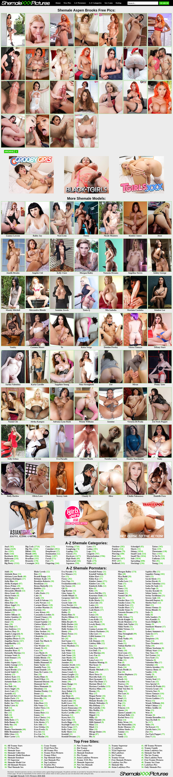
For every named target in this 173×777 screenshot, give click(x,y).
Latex (89, 546)
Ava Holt (8, 686)
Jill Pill (65, 693)
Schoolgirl (135, 546)
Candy (37, 598)
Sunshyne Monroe (153, 627)
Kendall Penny (95, 572)
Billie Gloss (9, 734)
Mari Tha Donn (96, 682)
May (91, 693)
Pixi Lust (122, 693)
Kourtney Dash (96, 595)
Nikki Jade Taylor (126, 624)
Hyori (64, 636)
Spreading (135, 561)
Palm (120, 660)
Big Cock (29, 546)
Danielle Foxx (40, 667)
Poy (119, 705)
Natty (120, 615)
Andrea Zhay (10, 631)
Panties (115, 549)
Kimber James (95, 581)
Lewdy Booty (95, 624)
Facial (48, 558)
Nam (120, 584)
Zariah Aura (151, 729)
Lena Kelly (94, 619)
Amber (7, 612)
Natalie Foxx (123, 605)
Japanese (70, 563)
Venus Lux (150, 682)
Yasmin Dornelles (153, 717)
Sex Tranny (117, 755)
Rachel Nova (123, 717)
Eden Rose (38, 703)
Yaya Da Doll (151, 720)
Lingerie (90, 554)
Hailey (64, 612)
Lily (91, 638)
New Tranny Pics (84, 746)
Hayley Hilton (68, 617)
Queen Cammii (125, 713)
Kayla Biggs (67, 722)
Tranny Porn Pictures (53, 753)
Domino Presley (41, 691)
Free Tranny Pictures (154, 760)
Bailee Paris (9, 698)
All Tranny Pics (51, 750)
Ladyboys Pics (151, 765)
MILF (89, 558)
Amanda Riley (10, 610)
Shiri (147, 605)
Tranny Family (151, 748)
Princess (121, 708)
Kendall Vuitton (96, 574)
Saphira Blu (150, 572)
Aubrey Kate (10, 677)
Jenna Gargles (68, 674)
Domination (50, 554)
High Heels (71, 558)
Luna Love (94, 660)
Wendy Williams (152, 703)
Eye (63, 576)
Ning (120, 636)
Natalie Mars (124, 607)
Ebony (48, 556)
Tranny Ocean (118, 758)
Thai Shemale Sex (16, 767)
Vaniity (148, 672)
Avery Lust (9, 691)
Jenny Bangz (67, 684)
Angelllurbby (10, 643)
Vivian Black (151, 696)
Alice (6, 600)
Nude (89, 561)
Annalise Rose (10, 650)
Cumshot (49, 549)
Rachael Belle (124, 715)
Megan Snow (95, 698)
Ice (63, 638)
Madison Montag (96, 662)
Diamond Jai (39, 684)
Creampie (29, 563)
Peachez (121, 682)
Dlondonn (38, 689)
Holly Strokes (68, 629)
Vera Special (151, 684)
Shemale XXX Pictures (27, 776)
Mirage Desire (95, 732)
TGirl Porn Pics (51, 748)
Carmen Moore (41, 605)
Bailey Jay (9, 703)
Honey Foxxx (67, 634)
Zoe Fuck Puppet (153, 734)
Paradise (122, 665)
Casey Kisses (39, 612)
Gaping (69, 551)
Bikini (28, 551)
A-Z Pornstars (80, 3)
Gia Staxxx (66, 586)
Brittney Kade (40, 579)
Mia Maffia (94, 710)
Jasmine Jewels (68, 665)
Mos (120, 574)
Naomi (121, 593)
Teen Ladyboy (83, 750)
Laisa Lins (93, 603)
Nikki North (123, 627)
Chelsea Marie (40, 624)
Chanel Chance (41, 617)
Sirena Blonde (151, 610)
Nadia (120, 579)
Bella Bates (9, 720)
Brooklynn (39, 584)
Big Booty (8, 563)
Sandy (120, 736)
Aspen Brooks (10, 670)
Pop (119, 703)
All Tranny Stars (14, 746)
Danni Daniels (40, 670)
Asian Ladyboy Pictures (87, 758)
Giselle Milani (68, 595)
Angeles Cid (9, 636)
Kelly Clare (67, 729)
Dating (118, 3)
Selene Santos (151, 593)
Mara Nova (94, 674)
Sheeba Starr (151, 603)
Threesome (157, 551)
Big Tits (28, 549)
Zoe (147, 732)
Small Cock (136, 554)
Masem (92, 691)
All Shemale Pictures (16, 765)
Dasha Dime (39, 677)
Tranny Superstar (120, 746)
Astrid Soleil (10, 672)
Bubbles (37, 588)
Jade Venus (67, 655)
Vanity (148, 674)
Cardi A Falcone (41, 600)
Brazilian (29, 558)
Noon (120, 643)
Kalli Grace (67, 703)
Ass (6, 551)
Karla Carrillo (68, 713)
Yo (146, 722)
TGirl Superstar (119, 750)
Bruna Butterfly (41, 586)
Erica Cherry (40, 717)
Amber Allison (10, 615)
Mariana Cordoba (97, 686)
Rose (120, 720)
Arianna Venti (10, 655)
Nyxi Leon (122, 653)
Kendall (65, 734)
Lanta (91, 605)
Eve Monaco (67, 574)
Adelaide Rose (10, 574)
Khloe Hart (94, 576)
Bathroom (8, 558)
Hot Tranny (82, 748)
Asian (7, 549)
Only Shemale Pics (153, 767)
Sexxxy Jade (150, 598)
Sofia (147, 615)
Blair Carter (10, 736)
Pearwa (121, 684)
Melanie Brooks (96, 701)
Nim (120, 631)
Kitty (91, 591)
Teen (154, 549)
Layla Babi (94, 607)
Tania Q (149, 634)
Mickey (92, 713)
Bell (6, 715)
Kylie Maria (94, 600)
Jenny (64, 682)
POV (114, 561)
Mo (90, 736)
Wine (147, 710)
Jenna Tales (67, 679)
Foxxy (64, 579)
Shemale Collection (16, 753)
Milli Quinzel (95, 722)
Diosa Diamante (41, 686)
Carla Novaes (40, 603)
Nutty (120, 650)
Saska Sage (150, 588)
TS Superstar (14, 760)
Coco (36, 650)
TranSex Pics (50, 765)
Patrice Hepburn (125, 674)
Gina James (67, 593)
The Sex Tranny (152, 755)
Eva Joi (37, 732)
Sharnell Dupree (152, 600)
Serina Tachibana (153, 595)
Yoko (147, 725)
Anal (6, 546)
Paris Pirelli (123, 670)
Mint (91, 729)
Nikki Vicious (124, 629)
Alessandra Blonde (12, 591)
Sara (147, 576)
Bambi (7, 710)
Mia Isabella (94, 708)
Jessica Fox (67, 689)
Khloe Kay (94, 579)
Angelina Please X (12, 638)
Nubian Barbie (124, 646)
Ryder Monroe (124, 727)
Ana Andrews (10, 629)
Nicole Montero (125, 622)
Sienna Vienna (151, 607)
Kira (91, 588)
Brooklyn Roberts (42, 581)
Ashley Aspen (10, 662)
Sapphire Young (152, 574)
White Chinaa (151, 705)
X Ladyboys (117, 748)
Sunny (148, 624)
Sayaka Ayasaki (152, 591)
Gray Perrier (67, 605)
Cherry (37, 627)
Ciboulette (38, 636)
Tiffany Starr (151, 650)
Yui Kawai (150, 727)
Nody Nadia (123, 638)
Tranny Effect (50, 755)
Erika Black (39, 720)
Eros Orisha (39, 727)
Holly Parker (67, 627)
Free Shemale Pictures (121, 760)
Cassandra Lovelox (42, 615)
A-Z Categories (95, 3)
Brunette (29, 561)
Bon (36, 574)
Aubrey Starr (10, 679)
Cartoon (37, 610)
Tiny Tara (149, 653)
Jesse (64, 686)
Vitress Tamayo (152, 693)
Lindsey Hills (95, 643)
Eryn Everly (39, 729)
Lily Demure (94, 641)
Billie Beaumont (11, 732)
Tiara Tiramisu (152, 643)
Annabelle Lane (11, 648)
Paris (120, 667)
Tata (147, 636)
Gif (63, 588)
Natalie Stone (124, 610)
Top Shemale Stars (52, 758)
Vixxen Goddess (152, 698)
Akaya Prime (10, 586)
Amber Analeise (11, 617)
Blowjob (29, 556)
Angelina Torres (11, 641)
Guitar (65, 610)
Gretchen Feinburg (70, 607)
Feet (47, 561)
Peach (120, 679)
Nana (120, 586)
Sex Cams (109, 3)
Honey (64, 631)
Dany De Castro (41, 672)
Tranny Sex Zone (152, 762)
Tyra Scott (150, 658)
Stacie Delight (151, 622)
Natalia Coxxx (124, 603)
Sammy (121, 732)
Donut (37, 693)
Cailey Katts (39, 593)
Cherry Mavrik (41, 629)
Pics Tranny (82, 755)
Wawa (148, 701)
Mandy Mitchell (96, 670)
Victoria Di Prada (153, 686)
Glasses (69, 554)
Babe (6, 554)
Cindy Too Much (41, 641)
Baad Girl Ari (10, 696)
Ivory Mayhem (68, 646)
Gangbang (70, 549)
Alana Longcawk (12, 588)
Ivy (63, 648)
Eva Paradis (67, 572)
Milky (91, 717)
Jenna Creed (67, 672)
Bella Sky (8, 725)
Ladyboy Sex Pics (119, 762)
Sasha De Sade (151, 586)
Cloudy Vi (38, 648)
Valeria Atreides (152, 667)
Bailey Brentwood (12, 701)
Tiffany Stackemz (153, 648)
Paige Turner (124, 658)
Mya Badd (122, 576)
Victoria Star (151, 691)
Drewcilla (38, 698)
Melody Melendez (97, 703)
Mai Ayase (93, 665)
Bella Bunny (10, 722)
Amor (7, 622)
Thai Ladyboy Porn (153, 758)
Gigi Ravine (67, 591)
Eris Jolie (38, 725)
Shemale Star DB (152, 753)
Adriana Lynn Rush (13, 576)
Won (147, 713)
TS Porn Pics (13, 748)
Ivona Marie (67, 643)
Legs (89, 551)
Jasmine (65, 662)
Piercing (115, 554)
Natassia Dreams (125, 612)
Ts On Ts (156, 556)
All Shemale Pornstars (54, 767)
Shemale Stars (14, 750)
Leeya (91, 615)
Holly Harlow (68, 624)
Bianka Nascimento (13, 729)
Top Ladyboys (50, 762)
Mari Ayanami (95, 679)
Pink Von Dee (124, 689)
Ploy (120, 696)
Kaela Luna (67, 701)
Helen (64, 619)
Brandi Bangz (40, 576)
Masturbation (93, 556)
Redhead (116, 563)
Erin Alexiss (39, 722)
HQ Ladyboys (118, 753)
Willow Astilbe (151, 708)
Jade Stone (66, 653)
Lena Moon (94, 622)
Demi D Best (39, 679)
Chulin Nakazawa (42, 634)
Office (89, 563)
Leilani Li (93, 617)
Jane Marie (67, 658)
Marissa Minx (95, 689)
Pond (120, 698)
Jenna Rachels (68, 677)
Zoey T (148, 736)
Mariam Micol (95, 684)
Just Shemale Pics (52, 760)
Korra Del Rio (95, 593)
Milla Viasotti (95, 720)
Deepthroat (50, 551)
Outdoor (116, 546)
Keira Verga (67, 727)
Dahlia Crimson (41, 660)
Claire (37, 643)
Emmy (37, 715)
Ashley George (10, 665)
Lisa (91, 646)
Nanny (121, 591)
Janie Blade (67, 660)
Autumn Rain (10, 682)
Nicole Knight (124, 619)
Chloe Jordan (40, 631)
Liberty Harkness (97, 631)
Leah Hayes (94, 610)
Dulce (36, 701)
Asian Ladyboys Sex (153, 750)
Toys (154, 554)
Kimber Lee (94, 584)
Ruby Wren (123, 722)
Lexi (91, 627)
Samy (120, 734)
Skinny (134, 551)
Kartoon (65, 715)
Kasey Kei (66, 717)
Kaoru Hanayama (70, 708)
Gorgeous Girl (68, 598)
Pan (119, 662)
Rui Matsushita (125, 725)
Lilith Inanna (95, 636)
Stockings (135, 563)
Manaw (92, 667)
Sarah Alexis (151, 579)
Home (58, 3)
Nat (119, 598)
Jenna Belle (67, 670)
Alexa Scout (9, 593)
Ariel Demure (10, 658)
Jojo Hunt (66, 696)
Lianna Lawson (96, 629)
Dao (36, 674)
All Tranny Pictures (153, 746)
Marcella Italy (95, 677)
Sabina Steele (124, 729)
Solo (133, 558)
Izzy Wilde (66, 650)
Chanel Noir (39, 619)
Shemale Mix (117, 765)
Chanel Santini (40, 622)
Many (91, 672)
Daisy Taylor (39, 665)
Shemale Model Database (19, 755)
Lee (90, 612)
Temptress (150, 638)
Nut (119, 648)
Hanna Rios (67, 615)
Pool (114, 556)
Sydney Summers (153, 631)
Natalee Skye (123, 600)
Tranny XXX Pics (85, 760)
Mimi (91, 725)
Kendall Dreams (69, 736)
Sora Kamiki (151, 619)
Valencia (149, 660)
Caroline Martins (42, 607)
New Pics (67, 3)
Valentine (149, 665)
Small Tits (135, 556)
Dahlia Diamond (41, 662)
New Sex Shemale (85, 765)
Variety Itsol (150, 679)
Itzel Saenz (66, 641)
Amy (6, 624)
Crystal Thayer (41, 655)
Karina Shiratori (69, 710)
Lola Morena (95, 653)
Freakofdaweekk (69, 584)
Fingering (49, 563)
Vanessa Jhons (151, 670)
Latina (90, 549)
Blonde (28, 554)
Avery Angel (9, 689)
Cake (36, 595)
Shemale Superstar (85, 762)
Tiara (147, 641)
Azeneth (8, 693)
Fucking (69, 546)
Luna (91, 658)
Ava (6, 684)
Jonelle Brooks (68, 698)
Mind (91, 727)
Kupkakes (93, 598)
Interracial (71, 561)
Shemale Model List (16, 762)
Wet (154, 561)
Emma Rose (39, 713)
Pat (119, 672)
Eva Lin (37, 734)
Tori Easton (150, 655)
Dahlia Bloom (40, 658)
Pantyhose (116, 551)
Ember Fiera (39, 708)
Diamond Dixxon (41, 682)
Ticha (147, 646)
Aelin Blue (9, 581)
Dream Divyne (40, 696)
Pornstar (116, 558)
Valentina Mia (151, 662)
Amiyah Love (10, 619)
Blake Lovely (40, 572)
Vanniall (149, 677)
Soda (147, 612)
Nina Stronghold (125, 634)
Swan (147, 629)
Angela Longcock (12, 634)
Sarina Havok (151, 581)
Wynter (148, 715)
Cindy (37, 638)
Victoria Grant (152, 689)
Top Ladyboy (83, 767)
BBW (6, 561)
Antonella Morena (12, 653)
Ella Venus (38, 705)
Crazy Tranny (50, 746)
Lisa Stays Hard (96, 648)
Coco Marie (39, 653)
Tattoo (155, 546)
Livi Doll (93, 650)
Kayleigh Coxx (68, 725)
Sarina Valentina (152, 584)
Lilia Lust (93, 634)
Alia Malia (9, 598)
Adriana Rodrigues (13, 579)
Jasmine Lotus (68, 667)
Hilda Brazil (67, 622)
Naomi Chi (123, 595)
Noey (120, 641)
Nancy (121, 588)
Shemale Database (16, 758)
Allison (7, 607)
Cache (37, 591)
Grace (64, 600)
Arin (6, 660)
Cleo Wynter (39, 646)
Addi (6, 572)
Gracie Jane (67, 603)
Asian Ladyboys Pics (120, 767)
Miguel (92, 715)
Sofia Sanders (151, 617)
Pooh (120, 701)
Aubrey (7, 674)
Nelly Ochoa (123, 617)
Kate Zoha (66, 720)
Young (155, 563)
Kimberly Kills (95, 586)
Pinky (120, 691)
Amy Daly (8, 627)
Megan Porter (95, 696)
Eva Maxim (39, 736)
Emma (37, 710)
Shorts (134, 549)
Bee (6, 713)
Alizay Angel (10, 605)
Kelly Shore (67, 732)
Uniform (156, 558)
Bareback (8, 556)
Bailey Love (9, 705)
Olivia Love (123, 655)
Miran (92, 734)
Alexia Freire (10, 595)
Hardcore (70, 556)
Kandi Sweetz (68, 705)
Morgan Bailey (124, 572)
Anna (6, 646)
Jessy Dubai (67, 691)
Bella (6, 717)
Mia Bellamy (95, 705)
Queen (121, 710)
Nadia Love (123, 581)
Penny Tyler (123, 686)
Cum (47, 546)
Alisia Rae (9, 603)
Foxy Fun (66, 581)
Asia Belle (8, 667)
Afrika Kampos (11, 584)
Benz (6, 727)
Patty (120, 677)
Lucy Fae (93, 655)
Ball (6, 708)
